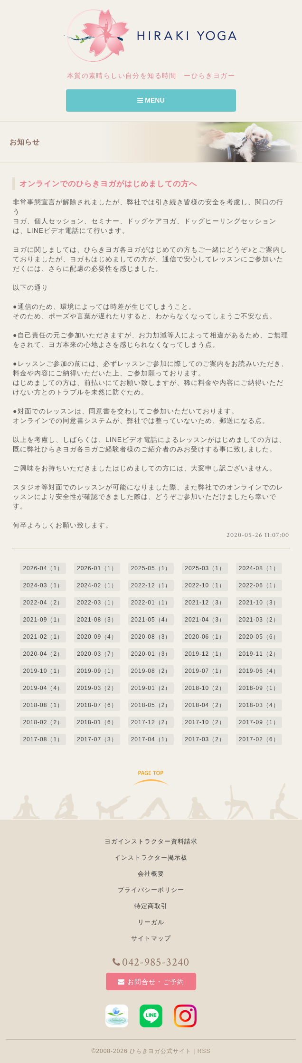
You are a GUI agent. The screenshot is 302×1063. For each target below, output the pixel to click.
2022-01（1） (151, 602)
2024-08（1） (259, 568)
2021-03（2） (259, 619)
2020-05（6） (259, 636)
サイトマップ (151, 938)
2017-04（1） (151, 739)
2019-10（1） (43, 671)
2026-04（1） (43, 568)
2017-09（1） (259, 722)
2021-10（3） (259, 602)
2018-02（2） (43, 722)
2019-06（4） (259, 671)
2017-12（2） (151, 722)
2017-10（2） (205, 722)
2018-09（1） (259, 688)
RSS (204, 1051)
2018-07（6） (97, 705)
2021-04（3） (205, 619)
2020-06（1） (205, 636)
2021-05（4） (151, 619)
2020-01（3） (151, 654)
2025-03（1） (205, 568)
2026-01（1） (97, 568)
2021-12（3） (205, 602)
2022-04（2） (43, 602)
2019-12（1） (205, 654)
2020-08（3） (151, 636)
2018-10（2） (205, 688)
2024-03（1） (43, 585)
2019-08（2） (151, 671)
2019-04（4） (43, 688)
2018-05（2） (151, 705)
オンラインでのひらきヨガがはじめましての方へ (108, 184)
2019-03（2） (97, 688)
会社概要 (151, 873)
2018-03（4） (259, 705)
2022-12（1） (151, 585)
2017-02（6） (259, 739)
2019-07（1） (205, 671)
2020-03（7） (97, 654)
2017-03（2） (205, 739)
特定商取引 (151, 906)
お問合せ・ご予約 (151, 981)
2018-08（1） (43, 705)
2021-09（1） (43, 619)
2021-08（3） (97, 619)
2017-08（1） (43, 739)
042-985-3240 (151, 962)
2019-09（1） (97, 671)
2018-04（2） (205, 705)
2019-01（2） (151, 688)
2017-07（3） (97, 739)
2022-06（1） (259, 585)
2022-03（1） (97, 602)
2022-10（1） (205, 585)
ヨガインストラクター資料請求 (151, 841)
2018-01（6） (97, 722)
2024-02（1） (97, 585)
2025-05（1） (151, 568)
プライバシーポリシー (151, 889)
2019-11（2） (259, 654)
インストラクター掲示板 (151, 857)
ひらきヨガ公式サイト (160, 1051)
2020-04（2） (43, 654)
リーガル (151, 922)
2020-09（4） (97, 636)
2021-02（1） (43, 636)
